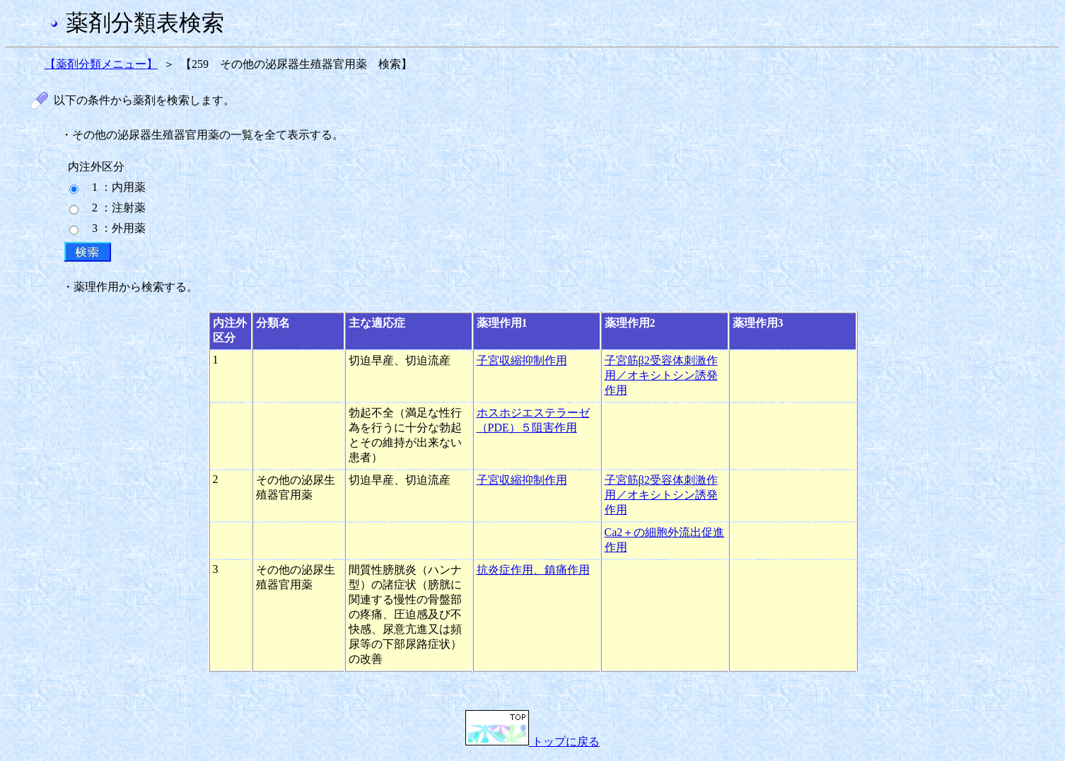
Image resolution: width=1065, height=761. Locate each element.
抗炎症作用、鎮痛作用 (533, 570)
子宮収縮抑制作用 (522, 360)
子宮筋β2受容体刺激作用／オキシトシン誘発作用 (661, 375)
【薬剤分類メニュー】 (101, 64)
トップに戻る (532, 742)
